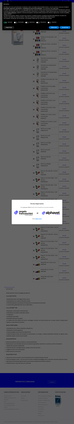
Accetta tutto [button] (65, 27)
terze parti (26, 9)
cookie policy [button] (55, 8)
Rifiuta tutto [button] (54, 27)
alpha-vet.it (38, 218)
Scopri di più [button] (9, 27)
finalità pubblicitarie (12, 12)
